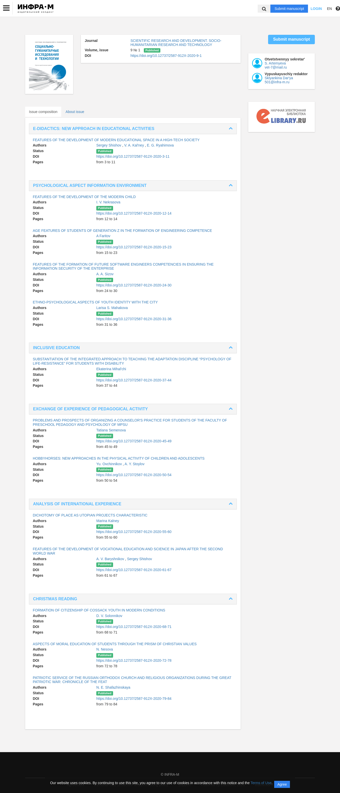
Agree (282, 784)
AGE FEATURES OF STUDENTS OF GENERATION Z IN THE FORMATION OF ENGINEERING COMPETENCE (122, 231)
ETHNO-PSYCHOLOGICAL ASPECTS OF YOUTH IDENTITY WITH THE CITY (95, 302)
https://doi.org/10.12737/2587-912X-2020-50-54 (134, 475)
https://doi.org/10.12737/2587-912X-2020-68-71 (134, 627)
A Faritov (103, 236)
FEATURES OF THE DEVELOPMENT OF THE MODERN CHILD (84, 197)
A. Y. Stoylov (134, 464)
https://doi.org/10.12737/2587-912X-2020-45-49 (134, 441)
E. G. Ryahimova (160, 145)
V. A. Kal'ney (134, 145)
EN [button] (329, 9)
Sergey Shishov (109, 145)
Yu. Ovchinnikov (109, 464)
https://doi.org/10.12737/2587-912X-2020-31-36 (134, 319)
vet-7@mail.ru (276, 67)
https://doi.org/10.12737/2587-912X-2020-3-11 (132, 156)
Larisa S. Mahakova (112, 308)
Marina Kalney (107, 521)
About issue (75, 112)
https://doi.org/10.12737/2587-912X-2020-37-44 (134, 380)
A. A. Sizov (105, 274)
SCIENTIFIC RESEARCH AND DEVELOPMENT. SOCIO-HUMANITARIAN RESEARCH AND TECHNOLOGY (175, 43)
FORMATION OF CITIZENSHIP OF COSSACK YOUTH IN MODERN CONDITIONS (99, 610)
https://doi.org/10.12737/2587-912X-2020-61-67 (134, 570)
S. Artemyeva (275, 63)
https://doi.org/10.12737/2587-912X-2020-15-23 (134, 247)
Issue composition (43, 112)
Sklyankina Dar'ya (279, 78)
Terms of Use (261, 783)
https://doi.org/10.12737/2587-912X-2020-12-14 (134, 213)
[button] (6, 8)
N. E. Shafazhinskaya (113, 687)
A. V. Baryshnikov (110, 559)
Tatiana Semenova (111, 430)
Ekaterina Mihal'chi (111, 369)
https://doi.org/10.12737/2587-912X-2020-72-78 (134, 660)
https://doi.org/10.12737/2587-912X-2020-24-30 (134, 285)
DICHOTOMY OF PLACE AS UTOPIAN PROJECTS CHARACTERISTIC (90, 515)
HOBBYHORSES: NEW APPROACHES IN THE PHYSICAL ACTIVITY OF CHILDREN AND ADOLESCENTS (119, 458)
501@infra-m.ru (277, 82)
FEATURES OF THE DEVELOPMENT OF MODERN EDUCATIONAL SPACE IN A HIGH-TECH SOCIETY (116, 140)
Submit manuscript (289, 9)
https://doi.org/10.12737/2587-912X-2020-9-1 (166, 56)
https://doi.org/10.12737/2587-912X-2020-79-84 (134, 699)
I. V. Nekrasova (108, 202)
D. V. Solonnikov (109, 616)
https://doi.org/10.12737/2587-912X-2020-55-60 (134, 532)
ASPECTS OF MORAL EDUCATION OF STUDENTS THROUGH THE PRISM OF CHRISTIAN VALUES (115, 644)
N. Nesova (104, 649)
